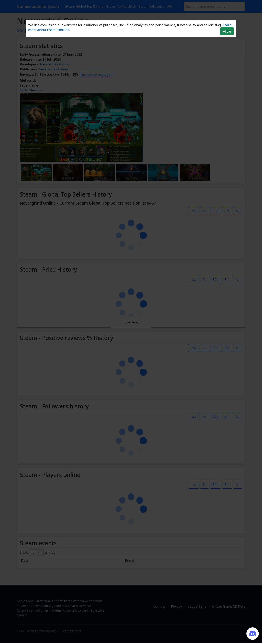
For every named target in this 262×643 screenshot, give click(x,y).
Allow (227, 31)
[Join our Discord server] (252, 633)
